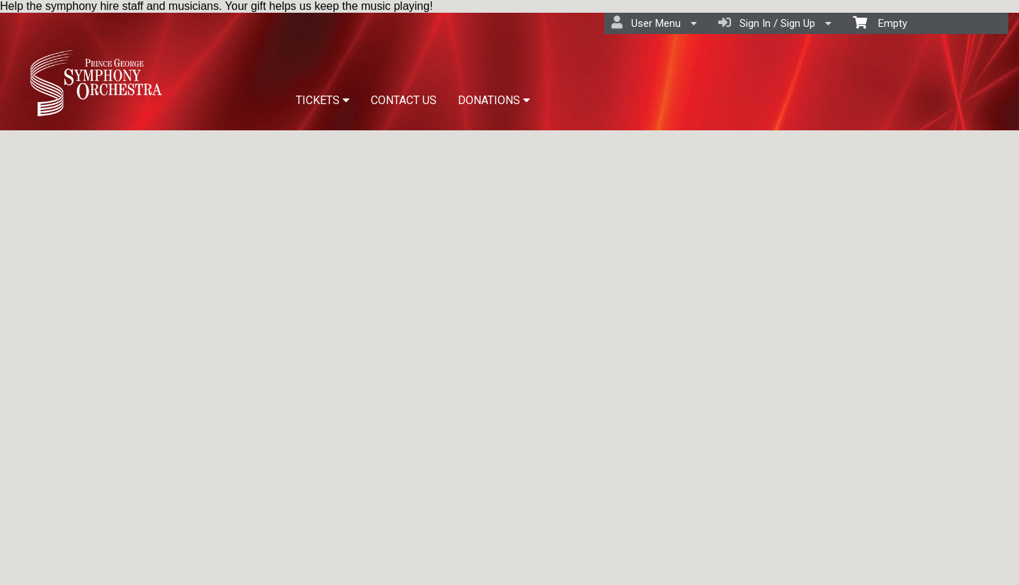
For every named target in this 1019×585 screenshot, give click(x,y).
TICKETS (323, 100)
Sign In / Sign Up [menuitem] (774, 22)
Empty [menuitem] (880, 22)
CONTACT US (404, 100)
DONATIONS (494, 100)
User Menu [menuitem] (654, 22)
